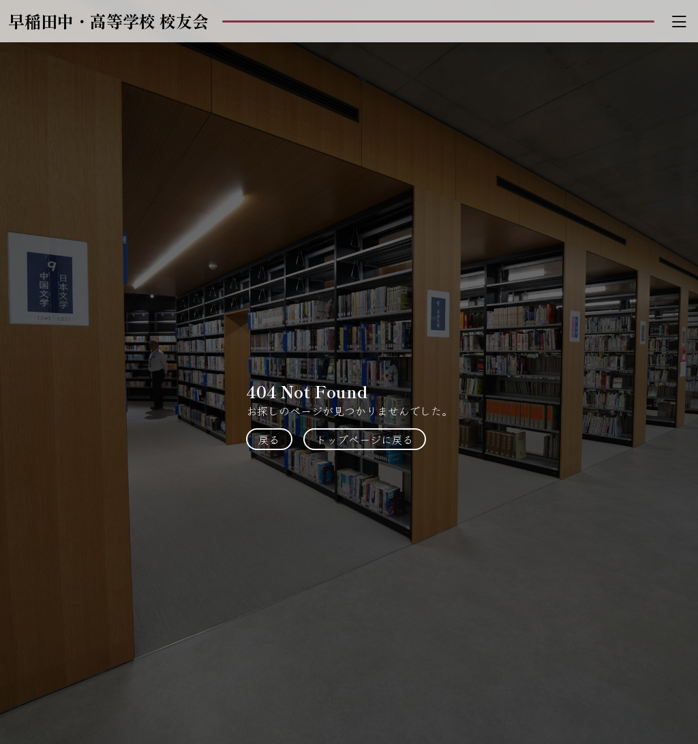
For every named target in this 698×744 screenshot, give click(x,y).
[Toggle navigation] (679, 21)
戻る (269, 439)
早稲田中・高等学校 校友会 (108, 21)
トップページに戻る (365, 439)
